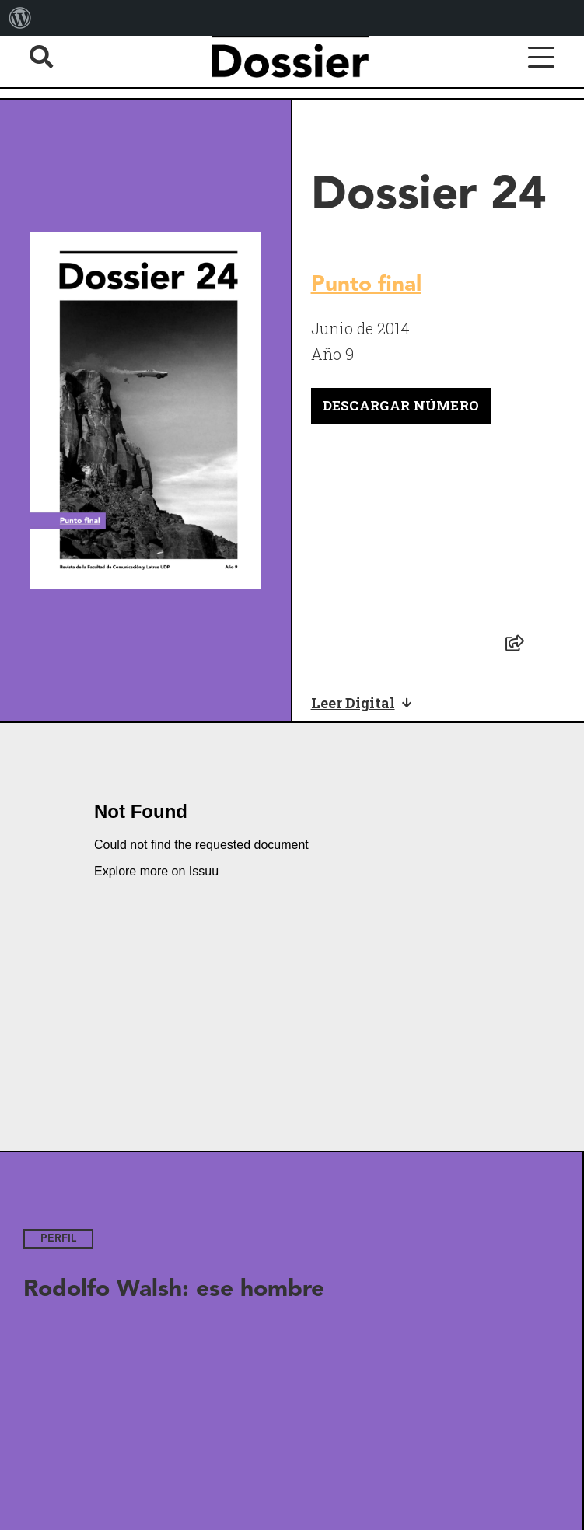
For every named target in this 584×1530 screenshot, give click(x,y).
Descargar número (401, 405)
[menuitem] (20, 18)
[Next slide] (551, 1338)
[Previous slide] (23, 1338)
